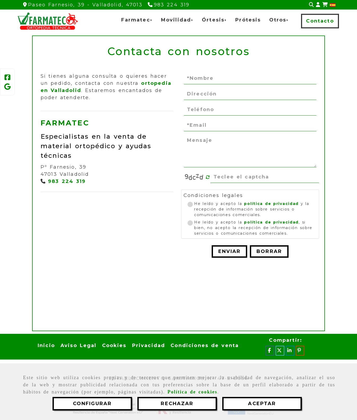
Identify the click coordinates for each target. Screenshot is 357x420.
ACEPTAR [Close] (262, 403)
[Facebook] (7, 78)
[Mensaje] (250, 151)
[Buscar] (311, 5)
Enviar (229, 251)
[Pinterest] (300, 350)
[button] (318, 5)
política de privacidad (271, 203)
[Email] (250, 125)
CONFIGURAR (92, 403)
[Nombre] (250, 78)
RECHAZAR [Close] (177, 403)
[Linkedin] (290, 350)
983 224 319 (67, 181)
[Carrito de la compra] (325, 5)
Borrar (269, 251)
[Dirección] (250, 94)
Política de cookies (192, 392)
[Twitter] (280, 350)
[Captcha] (264, 177)
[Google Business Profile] (7, 87)
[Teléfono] (169, 5)
